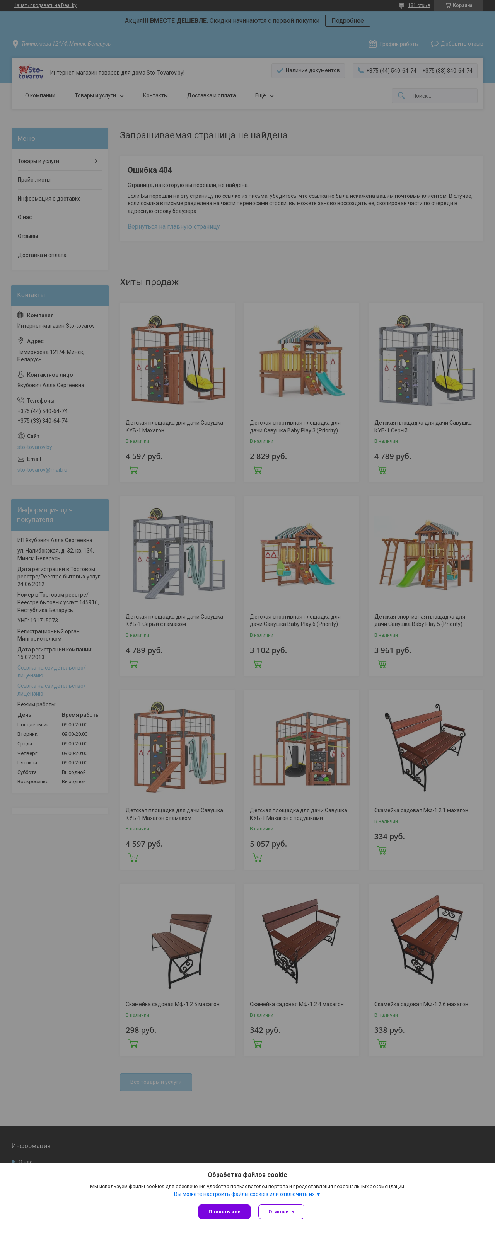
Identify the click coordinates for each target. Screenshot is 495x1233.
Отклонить (281, 1211)
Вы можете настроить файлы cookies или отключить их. (245, 1194)
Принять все (224, 1211)
